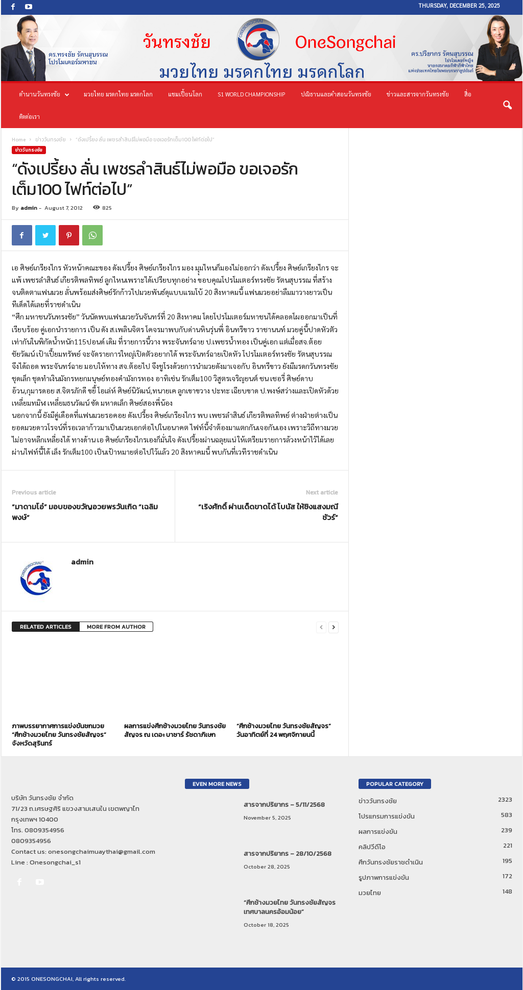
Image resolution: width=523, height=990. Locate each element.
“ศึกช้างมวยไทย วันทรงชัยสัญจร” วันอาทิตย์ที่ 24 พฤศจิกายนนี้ (283, 730)
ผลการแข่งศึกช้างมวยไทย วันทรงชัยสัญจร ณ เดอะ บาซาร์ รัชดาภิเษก (175, 730)
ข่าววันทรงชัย (50, 139)
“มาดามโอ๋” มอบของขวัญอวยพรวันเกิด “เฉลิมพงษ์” (85, 512)
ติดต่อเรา (29, 116)
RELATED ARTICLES (46, 627)
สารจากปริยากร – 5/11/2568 (284, 804)
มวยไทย (370, 893)
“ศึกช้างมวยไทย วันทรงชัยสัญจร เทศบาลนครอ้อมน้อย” (290, 907)
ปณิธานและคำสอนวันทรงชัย (336, 94)
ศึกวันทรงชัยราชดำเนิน (391, 862)
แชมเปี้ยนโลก (185, 94)
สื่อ (467, 94)
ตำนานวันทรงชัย (44, 94)
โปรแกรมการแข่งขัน (387, 816)
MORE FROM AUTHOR (116, 627)
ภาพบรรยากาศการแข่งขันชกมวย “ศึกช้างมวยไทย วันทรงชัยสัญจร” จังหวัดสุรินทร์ (59, 734)
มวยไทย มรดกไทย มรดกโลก (118, 94)
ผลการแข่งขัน (378, 831)
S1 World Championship (252, 94)
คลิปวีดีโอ (372, 847)
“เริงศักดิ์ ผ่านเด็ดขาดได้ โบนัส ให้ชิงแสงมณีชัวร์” (268, 512)
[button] (507, 105)
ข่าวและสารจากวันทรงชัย (418, 94)
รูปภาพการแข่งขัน (384, 877)
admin (28, 208)
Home (19, 139)
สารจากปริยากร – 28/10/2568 (287, 853)
